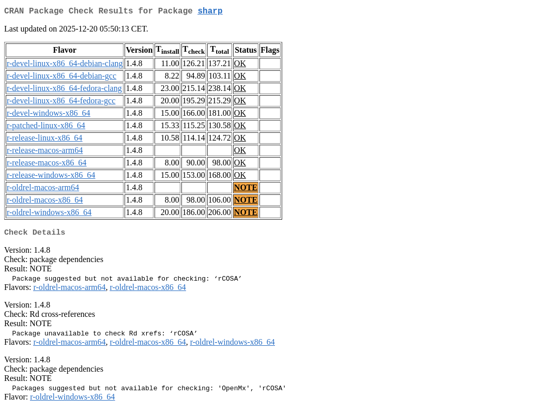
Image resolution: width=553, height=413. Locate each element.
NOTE (245, 189)
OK (240, 65)
